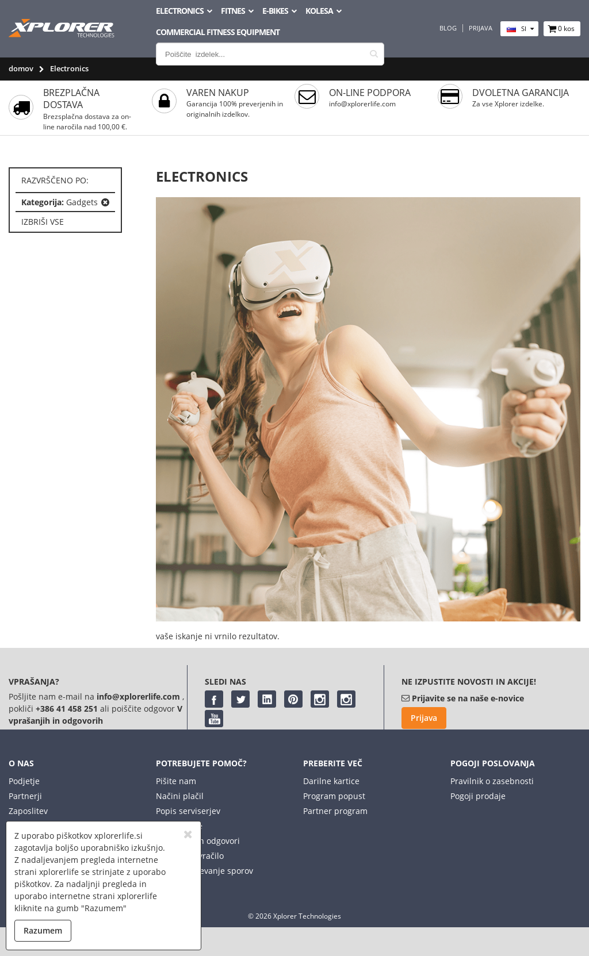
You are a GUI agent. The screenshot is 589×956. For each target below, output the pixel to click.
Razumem (43, 930)
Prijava (480, 28)
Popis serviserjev (188, 810)
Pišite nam (176, 780)
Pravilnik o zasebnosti (492, 780)
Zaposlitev (28, 810)
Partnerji (25, 795)
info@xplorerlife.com (362, 104)
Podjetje (24, 780)
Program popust (334, 795)
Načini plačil (180, 795)
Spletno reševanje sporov (204, 870)
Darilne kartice (331, 780)
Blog (448, 28)
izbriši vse (42, 221)
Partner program (335, 810)
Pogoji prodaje (478, 795)
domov (21, 68)
